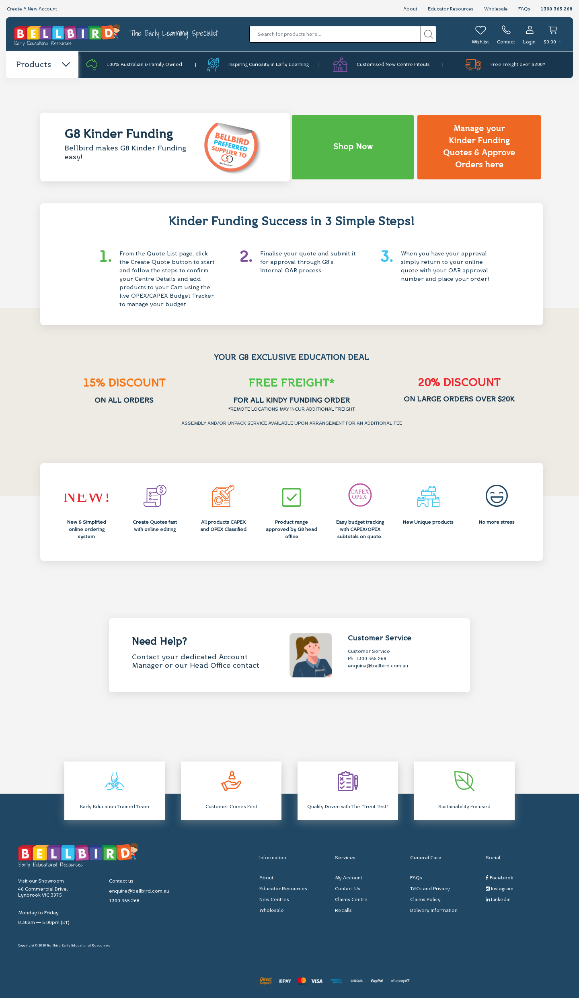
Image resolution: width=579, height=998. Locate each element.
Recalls (343, 910)
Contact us (121, 881)
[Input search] (335, 34)
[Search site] (428, 34)
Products (42, 65)
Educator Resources (449, 9)
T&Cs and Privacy (430, 888)
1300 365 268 (556, 9)
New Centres (274, 899)
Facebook (499, 877)
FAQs (524, 9)
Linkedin (498, 899)
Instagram (499, 888)
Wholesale (495, 9)
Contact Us (347, 888)
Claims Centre (351, 899)
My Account (348, 877)
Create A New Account (33, 9)
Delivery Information (434, 910)
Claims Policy (425, 899)
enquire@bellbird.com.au (378, 666)
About (407, 9)
